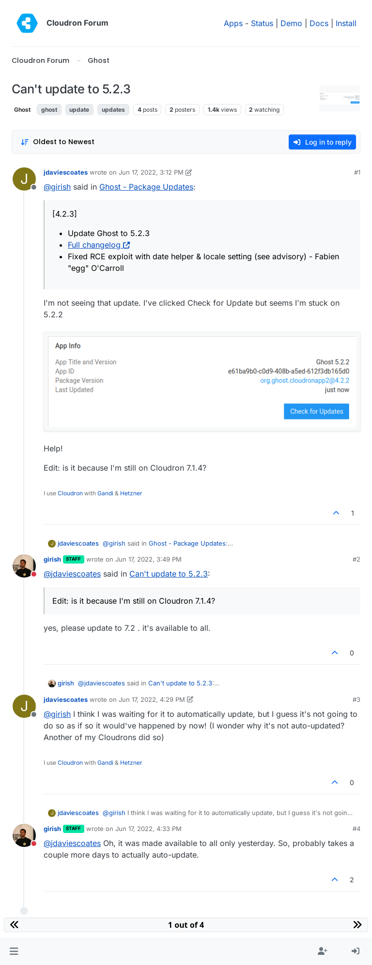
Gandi (105, 493)
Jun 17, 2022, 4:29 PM (152, 699)
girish (52, 559)
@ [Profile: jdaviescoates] (72, 574)
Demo (291, 23)
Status (262, 23)
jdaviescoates (66, 172)
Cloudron (70, 493)
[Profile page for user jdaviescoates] (24, 179)
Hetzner (131, 493)
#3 (356, 699)
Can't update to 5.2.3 (168, 574)
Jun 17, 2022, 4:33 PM (148, 828)
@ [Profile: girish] (57, 187)
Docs (319, 23)
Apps (233, 23)
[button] (14, 951)
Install (346, 23)
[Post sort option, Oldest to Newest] (57, 141)
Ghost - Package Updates (146, 187)
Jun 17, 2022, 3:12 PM (151, 172)
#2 (356, 559)
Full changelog (99, 245)
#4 (356, 828)
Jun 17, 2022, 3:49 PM (148, 559)
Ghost (22, 109)
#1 (357, 172)
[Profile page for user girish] (24, 566)
